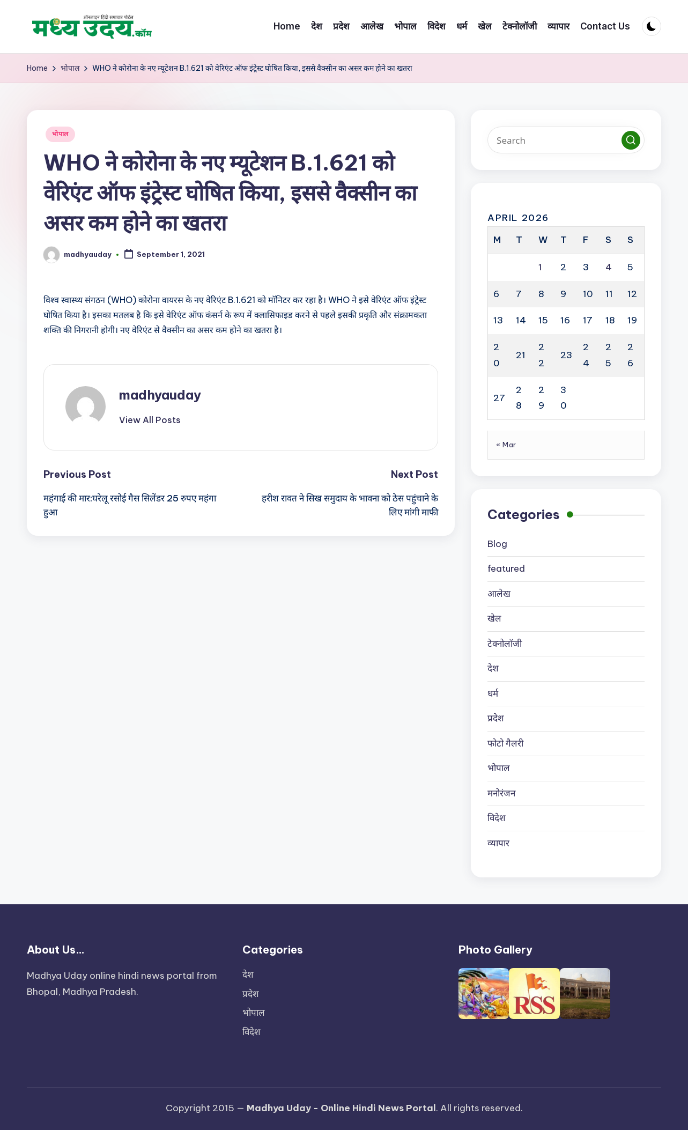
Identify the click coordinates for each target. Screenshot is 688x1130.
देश (493, 668)
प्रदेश (495, 718)
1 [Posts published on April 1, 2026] (540, 267)
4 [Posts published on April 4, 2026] (608, 267)
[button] (150, 420)
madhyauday (160, 395)
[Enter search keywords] (566, 140)
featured (506, 568)
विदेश (496, 818)
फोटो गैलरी (505, 743)
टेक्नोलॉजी (504, 643)
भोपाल (60, 134)
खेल (494, 618)
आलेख (499, 594)
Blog (497, 544)
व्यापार (498, 843)
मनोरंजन (501, 793)
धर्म (492, 693)
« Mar (506, 444)
